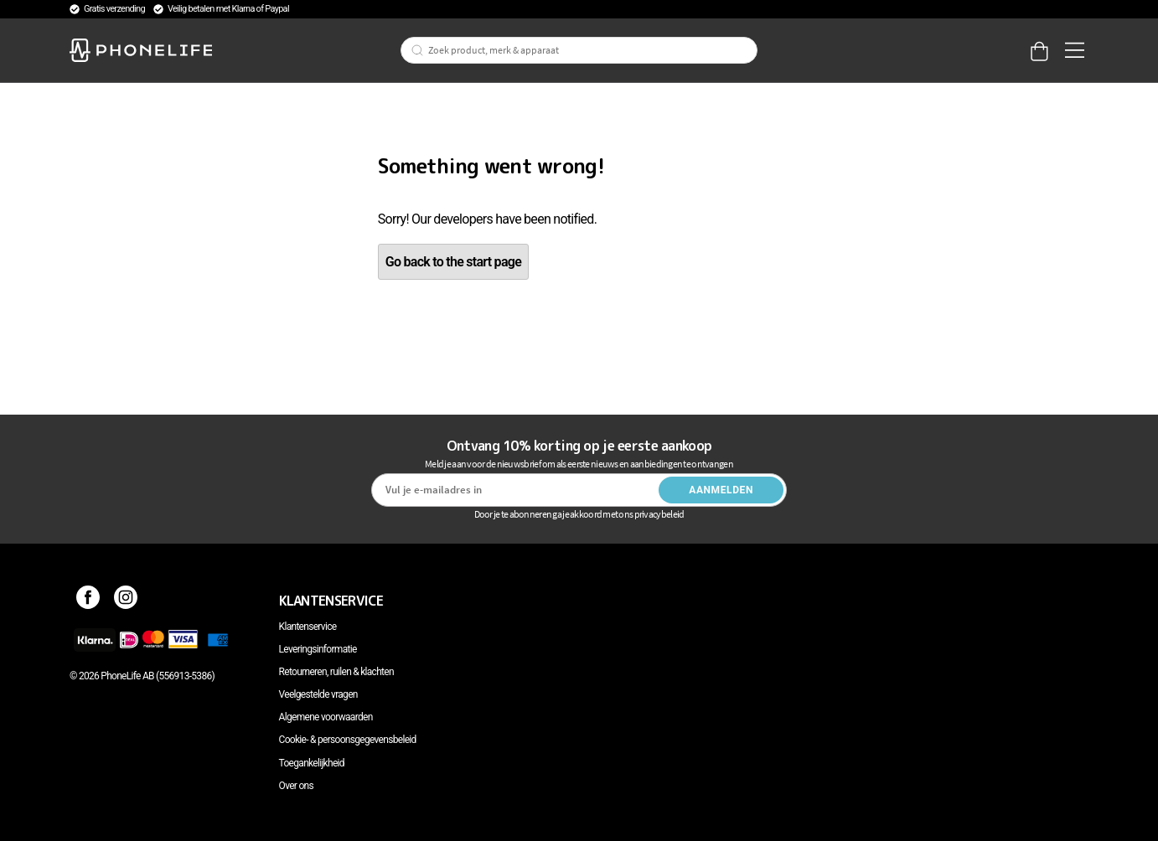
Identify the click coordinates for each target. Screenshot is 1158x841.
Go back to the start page (453, 262)
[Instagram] (126, 600)
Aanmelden (721, 490)
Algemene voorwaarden (326, 717)
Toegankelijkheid (311, 763)
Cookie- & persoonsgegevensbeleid (347, 740)
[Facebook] (88, 600)
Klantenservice (308, 626)
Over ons (296, 786)
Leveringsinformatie (318, 649)
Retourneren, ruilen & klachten (336, 672)
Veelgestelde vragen (318, 694)
